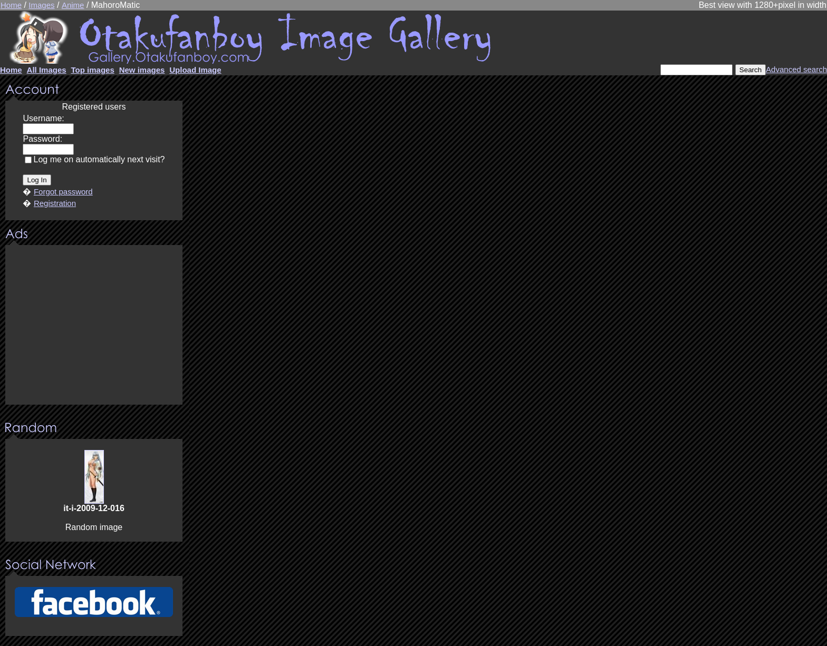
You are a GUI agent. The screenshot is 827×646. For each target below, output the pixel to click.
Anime (73, 5)
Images (41, 5)
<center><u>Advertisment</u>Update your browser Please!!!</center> (93, 326)
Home (11, 5)
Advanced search (796, 69)
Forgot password (63, 191)
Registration (55, 203)
